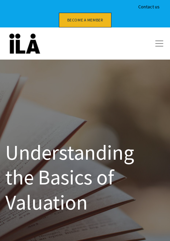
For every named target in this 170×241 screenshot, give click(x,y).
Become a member (85, 19)
